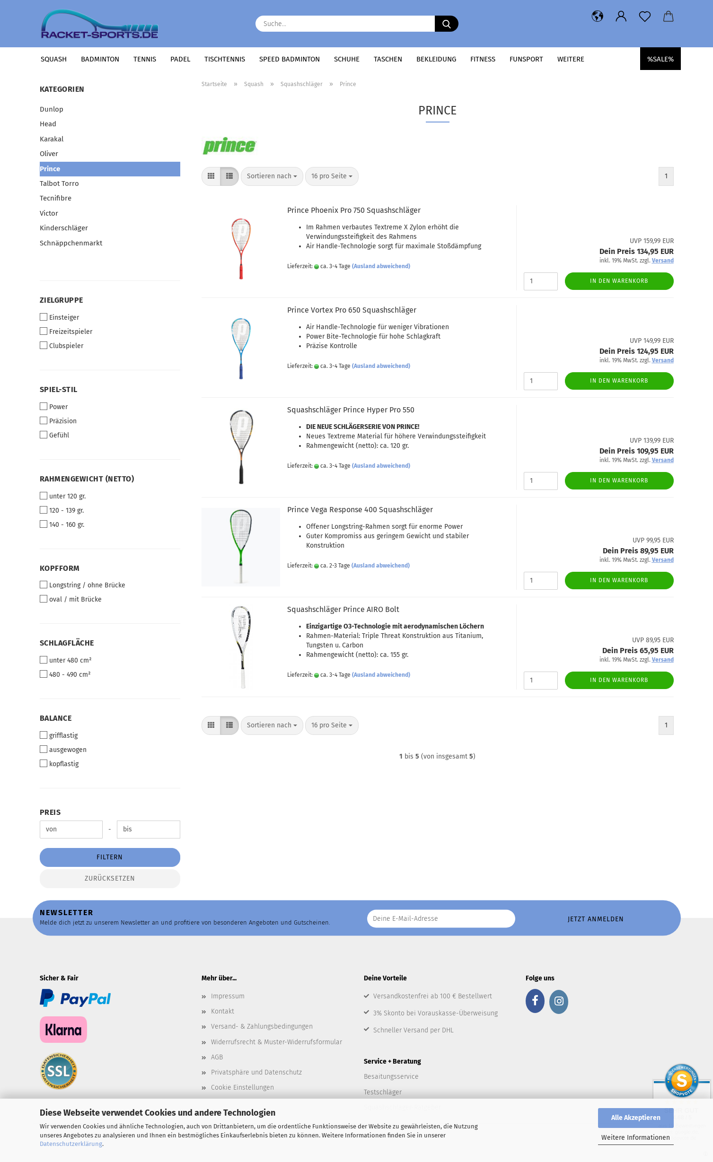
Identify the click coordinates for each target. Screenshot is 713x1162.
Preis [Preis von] (50, 812)
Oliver (49, 153)
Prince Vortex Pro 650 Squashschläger (351, 310)
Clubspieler (61, 345)
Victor (49, 213)
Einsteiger (59, 317)
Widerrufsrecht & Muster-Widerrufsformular (276, 1042)
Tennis (144, 59)
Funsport (526, 59)
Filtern (110, 857)
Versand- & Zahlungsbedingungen (262, 1026)
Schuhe (347, 59)
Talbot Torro (59, 183)
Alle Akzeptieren (635, 1118)
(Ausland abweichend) (381, 266)
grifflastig (59, 735)
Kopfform (60, 568)
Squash (54, 59)
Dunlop (51, 109)
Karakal (51, 139)
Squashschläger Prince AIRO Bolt (343, 609)
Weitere (570, 59)
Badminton (100, 59)
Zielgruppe (61, 300)
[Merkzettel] (645, 16)
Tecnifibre (55, 198)
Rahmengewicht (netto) (87, 478)
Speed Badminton (289, 59)
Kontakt (222, 1011)
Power (54, 406)
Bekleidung (436, 59)
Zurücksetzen (110, 878)
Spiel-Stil (59, 389)
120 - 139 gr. (62, 510)
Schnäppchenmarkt (71, 243)
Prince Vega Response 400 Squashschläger (360, 509)
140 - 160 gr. (62, 524)
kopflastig (59, 764)
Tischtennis (224, 59)
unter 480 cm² (66, 660)
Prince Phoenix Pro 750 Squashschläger (354, 210)
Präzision (58, 421)
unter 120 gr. (63, 496)
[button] (597, 16)
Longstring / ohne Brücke (82, 585)
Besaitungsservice (391, 1077)
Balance (56, 718)
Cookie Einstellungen (242, 1087)
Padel (180, 59)
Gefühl (54, 435)
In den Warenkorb (619, 281)
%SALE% (660, 59)
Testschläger (383, 1092)
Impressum (228, 996)
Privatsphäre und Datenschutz (256, 1072)
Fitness (482, 59)
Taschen (388, 59)
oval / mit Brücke (71, 599)
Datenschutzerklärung (71, 1143)
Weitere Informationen (635, 1138)
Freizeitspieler (66, 331)
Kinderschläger (64, 228)
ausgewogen (63, 749)
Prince (50, 169)
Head (48, 124)
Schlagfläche (67, 642)
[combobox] (272, 176)
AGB (217, 1057)
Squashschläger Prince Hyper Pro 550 (350, 409)
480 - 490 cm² (65, 674)
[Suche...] (446, 24)
